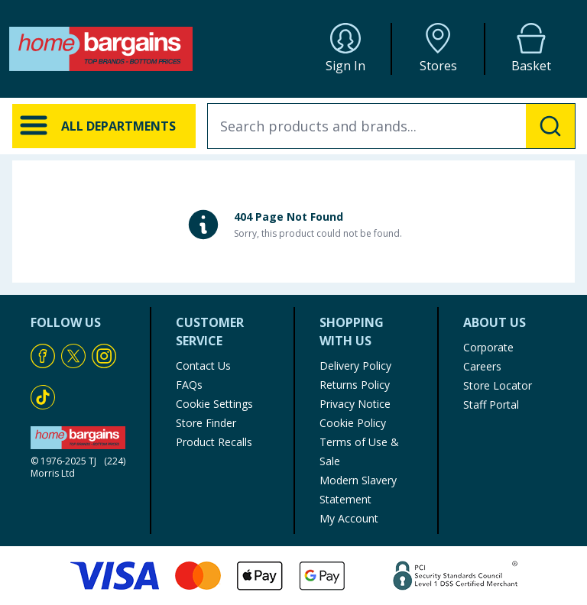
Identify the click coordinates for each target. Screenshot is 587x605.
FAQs (189, 384)
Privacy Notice (355, 403)
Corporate (488, 347)
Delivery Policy (355, 365)
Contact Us (203, 365)
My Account (348, 518)
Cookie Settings (214, 403)
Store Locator (497, 385)
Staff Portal (491, 404)
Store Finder (206, 423)
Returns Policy (354, 384)
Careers (482, 366)
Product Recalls (214, 442)
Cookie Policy (352, 423)
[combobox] (391, 126)
